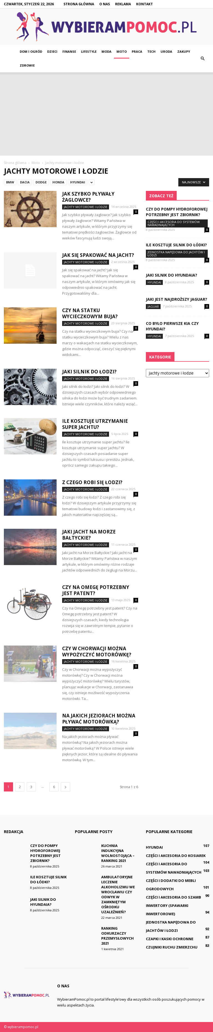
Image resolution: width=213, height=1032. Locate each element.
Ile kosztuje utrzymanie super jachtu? (95, 424)
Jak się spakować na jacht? (98, 255)
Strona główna (79, 4)
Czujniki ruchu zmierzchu (171, 947)
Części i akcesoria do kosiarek (176, 855)
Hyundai (77, 182)
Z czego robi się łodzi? (92, 482)
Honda (58, 182)
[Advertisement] (106, 114)
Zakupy (183, 51)
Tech (151, 51)
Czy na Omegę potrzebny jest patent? (95, 590)
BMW (10, 182)
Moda (106, 51)
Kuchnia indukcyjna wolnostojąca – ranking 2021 (118, 853)
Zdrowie (27, 65)
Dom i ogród (31, 51)
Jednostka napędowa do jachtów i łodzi (176, 253)
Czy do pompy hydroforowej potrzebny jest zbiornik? (176, 211)
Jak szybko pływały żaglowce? (88, 197)
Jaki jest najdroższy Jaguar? (176, 299)
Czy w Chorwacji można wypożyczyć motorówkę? (96, 651)
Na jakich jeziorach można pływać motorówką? (98, 718)
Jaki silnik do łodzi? (89, 371)
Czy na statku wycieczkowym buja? (90, 313)
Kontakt (144, 4)
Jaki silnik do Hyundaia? (171, 275)
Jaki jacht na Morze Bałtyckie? (89, 534)
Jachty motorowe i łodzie (85, 207)
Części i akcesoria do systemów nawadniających (174, 223)
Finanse (69, 51)
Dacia (25, 182)
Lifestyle (89, 51)
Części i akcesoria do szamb (173, 897)
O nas (104, 4)
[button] (202, 58)
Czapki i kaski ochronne (169, 938)
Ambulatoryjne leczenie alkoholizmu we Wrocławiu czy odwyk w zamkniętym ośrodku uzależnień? (118, 894)
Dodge (41, 182)
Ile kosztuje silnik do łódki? (176, 244)
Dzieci (52, 51)
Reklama (123, 4)
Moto (121, 51)
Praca (137, 51)
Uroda (166, 51)
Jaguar (153, 306)
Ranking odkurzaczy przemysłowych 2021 (117, 936)
